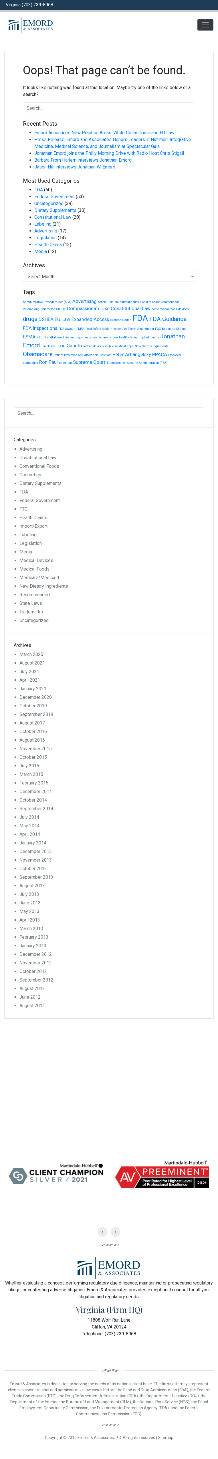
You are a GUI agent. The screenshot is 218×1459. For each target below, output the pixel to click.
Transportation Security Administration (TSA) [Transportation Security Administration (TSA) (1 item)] (136, 363)
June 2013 (30, 903)
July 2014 (29, 817)
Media (40, 251)
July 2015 (29, 765)
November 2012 (35, 963)
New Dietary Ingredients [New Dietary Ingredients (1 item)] (152, 346)
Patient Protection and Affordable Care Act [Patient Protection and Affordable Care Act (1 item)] (82, 355)
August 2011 (32, 1005)
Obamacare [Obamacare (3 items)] (38, 354)
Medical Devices (36, 560)
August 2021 (32, 663)
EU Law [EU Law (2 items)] (62, 319)
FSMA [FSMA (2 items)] (29, 337)
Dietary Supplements (55, 210)
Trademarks (31, 612)
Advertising (45, 231)
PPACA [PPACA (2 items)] (159, 354)
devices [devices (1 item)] (183, 309)
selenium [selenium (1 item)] (65, 363)
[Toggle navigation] (205, 25)
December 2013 (35, 851)
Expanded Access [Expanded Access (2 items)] (90, 319)
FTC (23, 509)
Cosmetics (30, 474)
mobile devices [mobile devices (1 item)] (93, 346)
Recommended (34, 594)
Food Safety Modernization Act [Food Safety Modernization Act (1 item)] (106, 329)
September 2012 (36, 980)
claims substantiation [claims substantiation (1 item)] (124, 302)
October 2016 (33, 731)
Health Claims (48, 244)
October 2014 (33, 800)
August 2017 (32, 723)
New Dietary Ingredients (43, 586)
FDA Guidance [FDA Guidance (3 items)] (168, 319)
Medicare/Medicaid (39, 577)
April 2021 (29, 680)
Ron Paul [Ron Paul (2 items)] (48, 362)
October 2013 (33, 868)
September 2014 (36, 808)
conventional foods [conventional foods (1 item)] (164, 309)
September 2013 (36, 877)
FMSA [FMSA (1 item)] (80, 329)
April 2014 (29, 834)
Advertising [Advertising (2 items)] (84, 301)
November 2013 (35, 860)
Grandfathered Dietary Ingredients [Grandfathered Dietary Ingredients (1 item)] (67, 337)
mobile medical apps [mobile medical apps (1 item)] (119, 346)
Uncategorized (49, 203)
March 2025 (31, 654)
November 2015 (35, 748)
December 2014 (35, 791)
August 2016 (32, 740)
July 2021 (29, 671)
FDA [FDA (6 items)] (140, 318)
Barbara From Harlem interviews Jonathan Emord (83, 160)
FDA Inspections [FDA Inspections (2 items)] (40, 328)
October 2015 (33, 757)
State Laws (30, 603)
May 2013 (29, 911)
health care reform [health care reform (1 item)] (105, 337)
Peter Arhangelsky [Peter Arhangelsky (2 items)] (131, 354)
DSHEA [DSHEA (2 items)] (46, 319)
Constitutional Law (52, 217)
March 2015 (31, 774)
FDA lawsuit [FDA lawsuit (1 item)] (66, 329)
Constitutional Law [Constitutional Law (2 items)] (131, 308)
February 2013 (33, 937)
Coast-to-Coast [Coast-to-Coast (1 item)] (150, 302)
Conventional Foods (39, 466)
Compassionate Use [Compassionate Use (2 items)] (88, 308)
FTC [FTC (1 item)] (39, 337)
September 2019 (36, 714)
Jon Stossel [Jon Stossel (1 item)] (48, 346)
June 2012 (30, 997)
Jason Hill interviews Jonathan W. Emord (74, 167)
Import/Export (33, 526)
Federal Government (54, 196)
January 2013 (32, 945)
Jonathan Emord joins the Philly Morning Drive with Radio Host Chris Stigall (109, 153)
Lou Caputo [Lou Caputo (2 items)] (70, 345)
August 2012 (32, 988)
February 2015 (33, 783)
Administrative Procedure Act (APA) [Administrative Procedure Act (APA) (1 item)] (47, 302)
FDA (38, 189)
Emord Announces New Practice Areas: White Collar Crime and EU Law (104, 132)
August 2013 (32, 885)
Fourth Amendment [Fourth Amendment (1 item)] (141, 329)
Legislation (45, 237)
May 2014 (29, 825)
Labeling (42, 224)
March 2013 (31, 928)
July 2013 (29, 894)
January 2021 (32, 688)
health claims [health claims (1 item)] (128, 337)
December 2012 (35, 954)
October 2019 (33, 706)
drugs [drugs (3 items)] (30, 319)
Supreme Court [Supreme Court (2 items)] (89, 362)
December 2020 (35, 697)
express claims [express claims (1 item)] (120, 320)
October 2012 (33, 971)
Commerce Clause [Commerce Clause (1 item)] (53, 309)
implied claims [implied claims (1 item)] (149, 337)
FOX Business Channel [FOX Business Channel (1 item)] (171, 329)
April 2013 (29, 920)
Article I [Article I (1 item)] (103, 302)
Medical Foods (34, 569)
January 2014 (32, 843)
